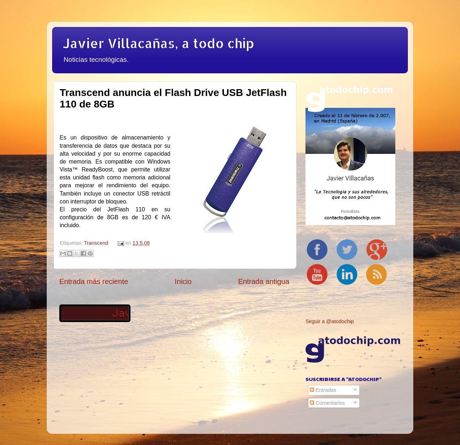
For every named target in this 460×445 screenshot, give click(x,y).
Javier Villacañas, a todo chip (158, 43)
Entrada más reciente (93, 281)
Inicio (183, 281)
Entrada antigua (263, 281)
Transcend (96, 243)
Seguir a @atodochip (329, 321)
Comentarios (327, 403)
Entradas (323, 390)
